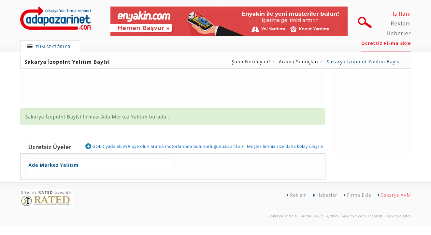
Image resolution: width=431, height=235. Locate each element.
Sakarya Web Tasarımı (363, 215)
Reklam (401, 23)
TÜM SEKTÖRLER (53, 47)
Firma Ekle (359, 195)
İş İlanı (402, 13)
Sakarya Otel (399, 215)
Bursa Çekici (312, 215)
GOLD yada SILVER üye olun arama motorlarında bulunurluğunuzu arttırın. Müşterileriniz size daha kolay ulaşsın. (204, 146)
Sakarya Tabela (282, 215)
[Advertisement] (370, 112)
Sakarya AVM (396, 195)
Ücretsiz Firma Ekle (386, 43)
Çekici (332, 215)
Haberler (398, 33)
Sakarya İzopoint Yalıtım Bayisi (364, 61)
